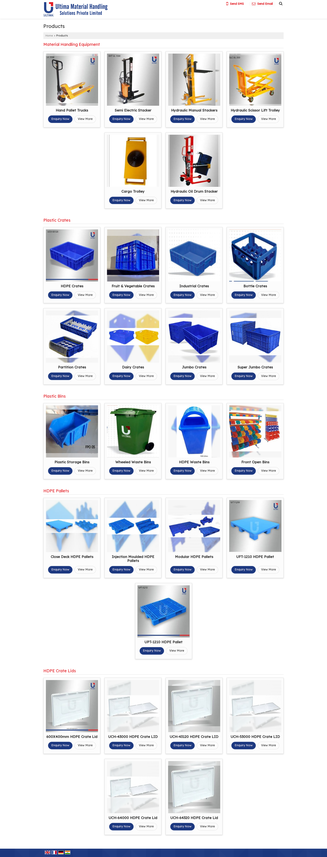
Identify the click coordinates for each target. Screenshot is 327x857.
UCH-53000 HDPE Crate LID (255, 736)
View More (85, 119)
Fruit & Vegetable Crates (133, 286)
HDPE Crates (72, 286)
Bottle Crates (255, 286)
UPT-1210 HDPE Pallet (163, 642)
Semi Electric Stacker (133, 110)
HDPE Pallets (56, 490)
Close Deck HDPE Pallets (72, 556)
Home (49, 35)
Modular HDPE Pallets (194, 556)
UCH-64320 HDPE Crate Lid (194, 818)
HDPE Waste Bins (194, 462)
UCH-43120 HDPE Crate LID (194, 736)
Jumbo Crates (194, 367)
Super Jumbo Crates (255, 367)
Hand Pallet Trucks (72, 110)
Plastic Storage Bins (71, 462)
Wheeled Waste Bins (133, 462)
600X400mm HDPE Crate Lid (71, 736)
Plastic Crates (56, 220)
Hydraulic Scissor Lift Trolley (255, 110)
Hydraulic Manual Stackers (194, 110)
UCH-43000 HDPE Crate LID (133, 736)
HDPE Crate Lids (59, 670)
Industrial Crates (194, 286)
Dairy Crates (133, 367)
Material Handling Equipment (71, 44)
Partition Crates (72, 367)
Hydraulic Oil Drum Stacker (194, 191)
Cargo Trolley (133, 191)
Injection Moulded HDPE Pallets (133, 558)
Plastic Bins (54, 396)
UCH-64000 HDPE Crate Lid (133, 818)
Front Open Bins (255, 462)
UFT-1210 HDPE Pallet (255, 556)
